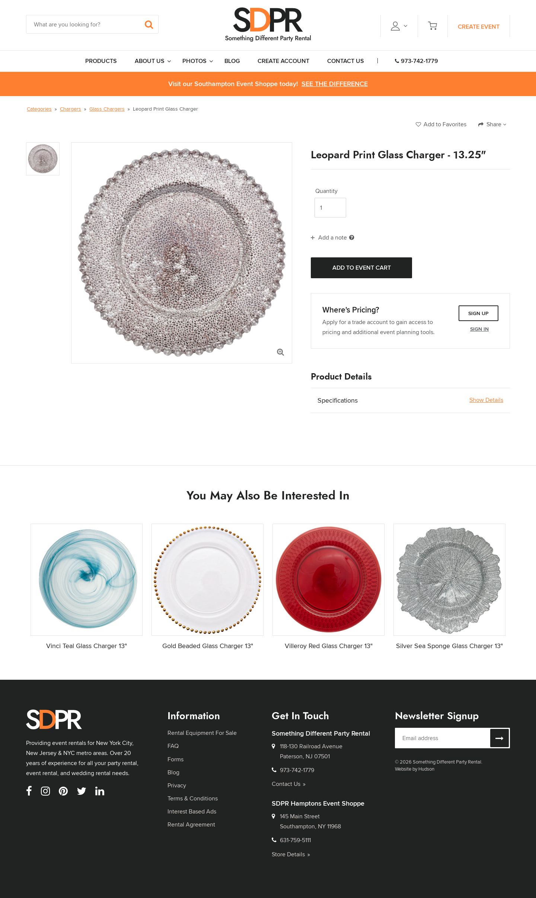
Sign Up (478, 313)
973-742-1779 (416, 61)
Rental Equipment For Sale (202, 733)
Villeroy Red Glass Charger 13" (329, 645)
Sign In (479, 329)
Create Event (479, 26)
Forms (176, 759)
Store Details (291, 854)
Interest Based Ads (192, 811)
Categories (39, 108)
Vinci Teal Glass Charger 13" (86, 645)
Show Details (486, 400)
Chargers (70, 108)
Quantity (326, 191)
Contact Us (289, 784)
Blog (173, 772)
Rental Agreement (191, 824)
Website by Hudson (414, 768)
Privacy (177, 785)
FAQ (173, 746)
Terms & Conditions (193, 798)
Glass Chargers (107, 108)
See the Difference (335, 84)
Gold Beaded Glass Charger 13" (207, 645)
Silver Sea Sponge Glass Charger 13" (449, 645)
